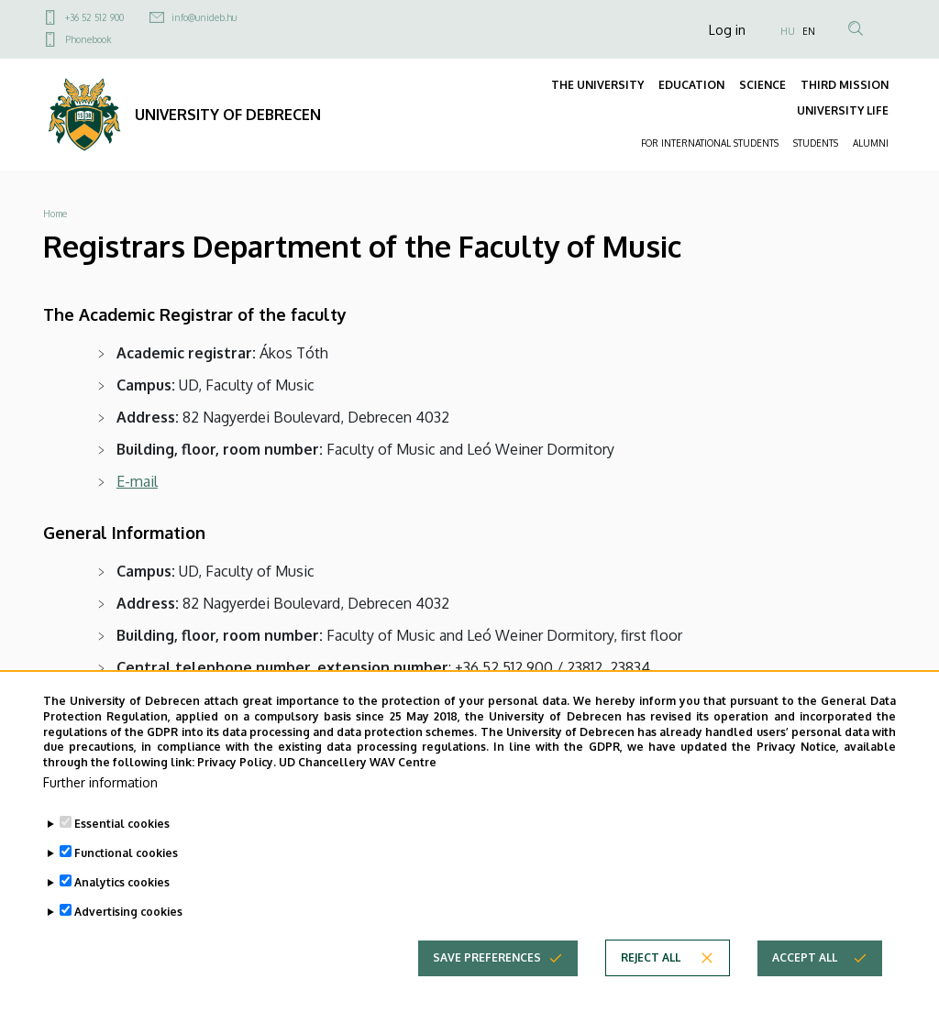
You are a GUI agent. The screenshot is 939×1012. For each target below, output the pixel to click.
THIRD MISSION (845, 85)
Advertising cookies (128, 927)
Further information (100, 798)
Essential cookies (122, 839)
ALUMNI (871, 143)
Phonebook (88, 39)
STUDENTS (815, 143)
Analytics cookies (122, 898)
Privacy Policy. (236, 778)
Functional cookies (126, 868)
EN (808, 31)
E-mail (137, 481)
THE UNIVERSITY (597, 85)
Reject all (650, 973)
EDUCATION (691, 85)
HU (787, 31)
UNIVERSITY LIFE (843, 110)
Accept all (804, 973)
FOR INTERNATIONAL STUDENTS (710, 143)
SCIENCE (762, 85)
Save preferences (487, 973)
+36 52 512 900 (94, 17)
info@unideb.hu (204, 17)
